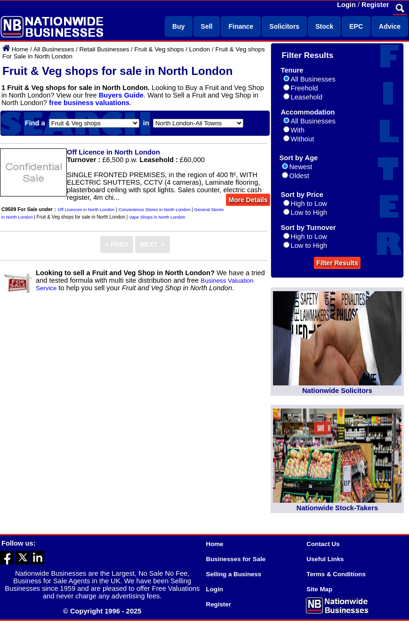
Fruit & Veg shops (159, 49)
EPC (356, 26)
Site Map (319, 589)
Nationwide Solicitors (337, 390)
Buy (178, 26)
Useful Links (325, 559)
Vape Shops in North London (157, 217)
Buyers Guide (121, 95)
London (199, 49)
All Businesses (53, 49)
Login (346, 4)
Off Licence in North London (113, 152)
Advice (390, 26)
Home (20, 49)
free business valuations (89, 102)
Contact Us (322, 543)
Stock (324, 26)
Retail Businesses (104, 49)
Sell (207, 26)
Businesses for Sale (236, 559)
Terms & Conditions (336, 574)
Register (375, 4)
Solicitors (284, 26)
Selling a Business (234, 574)
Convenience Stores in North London (154, 209)
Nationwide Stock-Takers (337, 508)
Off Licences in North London (86, 209)
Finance (240, 26)
